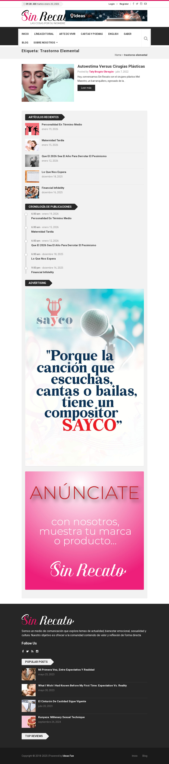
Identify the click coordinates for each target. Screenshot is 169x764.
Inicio (25, 34)
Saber (127, 34)
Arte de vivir (67, 34)
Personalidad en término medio (62, 124)
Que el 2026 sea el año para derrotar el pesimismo (74, 156)
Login (112, 4)
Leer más (86, 87)
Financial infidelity (53, 187)
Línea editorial (44, 34)
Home (118, 55)
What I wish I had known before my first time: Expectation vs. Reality (82, 685)
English (113, 34)
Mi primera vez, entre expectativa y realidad (66, 669)
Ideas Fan (68, 755)
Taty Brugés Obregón (101, 71)
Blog (25, 42)
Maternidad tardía (53, 140)
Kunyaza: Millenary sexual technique (61, 717)
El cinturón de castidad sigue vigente (62, 701)
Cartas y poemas (92, 34)
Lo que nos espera (54, 172)
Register (124, 4)
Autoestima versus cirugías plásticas (111, 66)
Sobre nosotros (44, 42)
